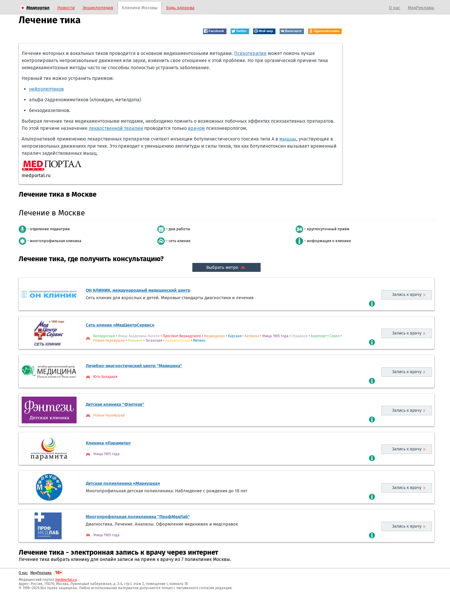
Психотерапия (250, 53)
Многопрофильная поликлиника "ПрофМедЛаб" (138, 516)
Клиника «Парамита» (108, 443)
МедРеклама (421, 7)
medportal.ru (66, 580)
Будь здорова (180, 7)
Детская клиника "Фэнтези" (115, 404)
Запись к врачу (407, 294)
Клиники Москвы (140, 7)
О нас (394, 7)
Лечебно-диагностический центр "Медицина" (134, 365)
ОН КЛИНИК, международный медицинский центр (138, 290)
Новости (66, 7)
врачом (196, 128)
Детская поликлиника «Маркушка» (123, 483)
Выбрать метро (226, 267)
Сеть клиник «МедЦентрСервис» (120, 325)
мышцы (287, 139)
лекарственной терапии (116, 128)
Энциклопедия (98, 7)
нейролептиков (46, 89)
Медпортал (38, 7)
